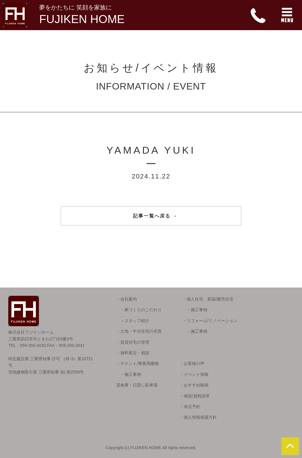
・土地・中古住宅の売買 (139, 331)
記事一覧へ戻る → (155, 215)
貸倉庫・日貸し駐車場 (136, 385)
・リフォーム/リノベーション (210, 320)
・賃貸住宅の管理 (132, 342)
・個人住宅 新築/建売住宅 (208, 299)
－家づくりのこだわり (139, 309)
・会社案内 (126, 299)
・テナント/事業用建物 (137, 363)
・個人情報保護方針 (198, 417)
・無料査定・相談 (132, 352)
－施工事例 (195, 309)
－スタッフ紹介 (132, 320)
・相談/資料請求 (195, 396)
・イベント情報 (194, 374)
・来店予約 (190, 406)
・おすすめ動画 (194, 385)
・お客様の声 (192, 363)
